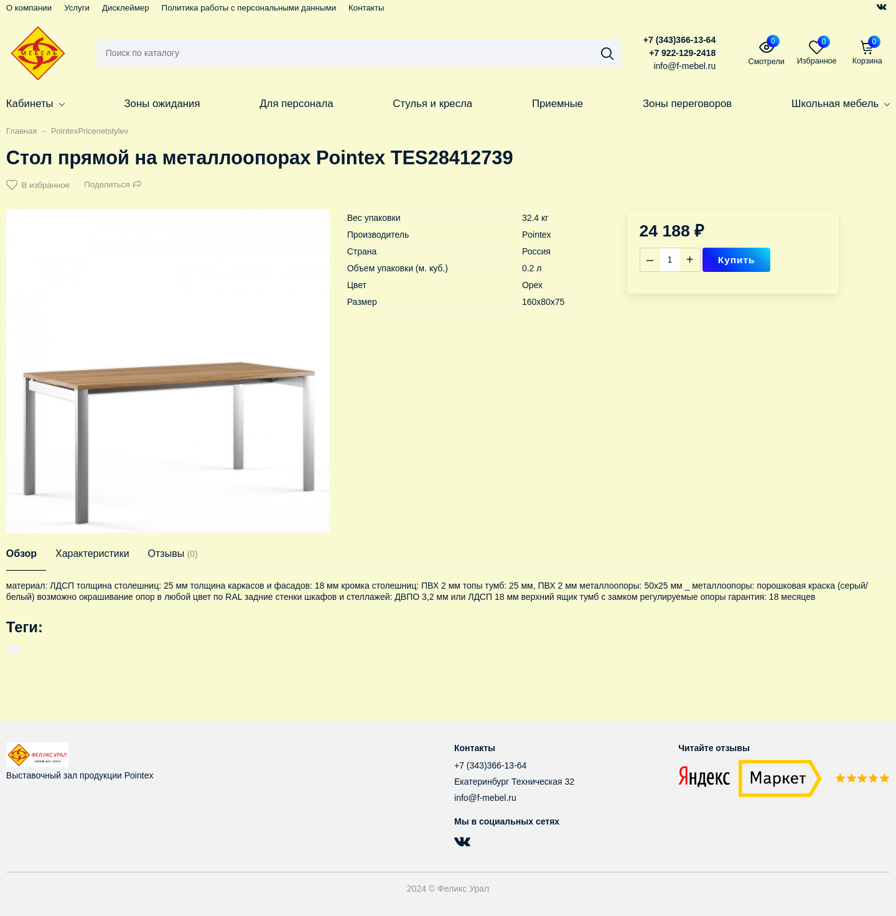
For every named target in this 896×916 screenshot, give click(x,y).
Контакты (366, 7)
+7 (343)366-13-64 (679, 40)
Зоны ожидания (162, 104)
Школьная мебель (840, 104)
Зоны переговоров (687, 104)
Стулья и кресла (432, 104)
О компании (29, 7)
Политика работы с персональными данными (249, 7)
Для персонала (296, 104)
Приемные (557, 104)
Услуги (77, 7)
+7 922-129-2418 (682, 53)
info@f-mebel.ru (485, 798)
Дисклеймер (125, 7)
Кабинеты (35, 104)
